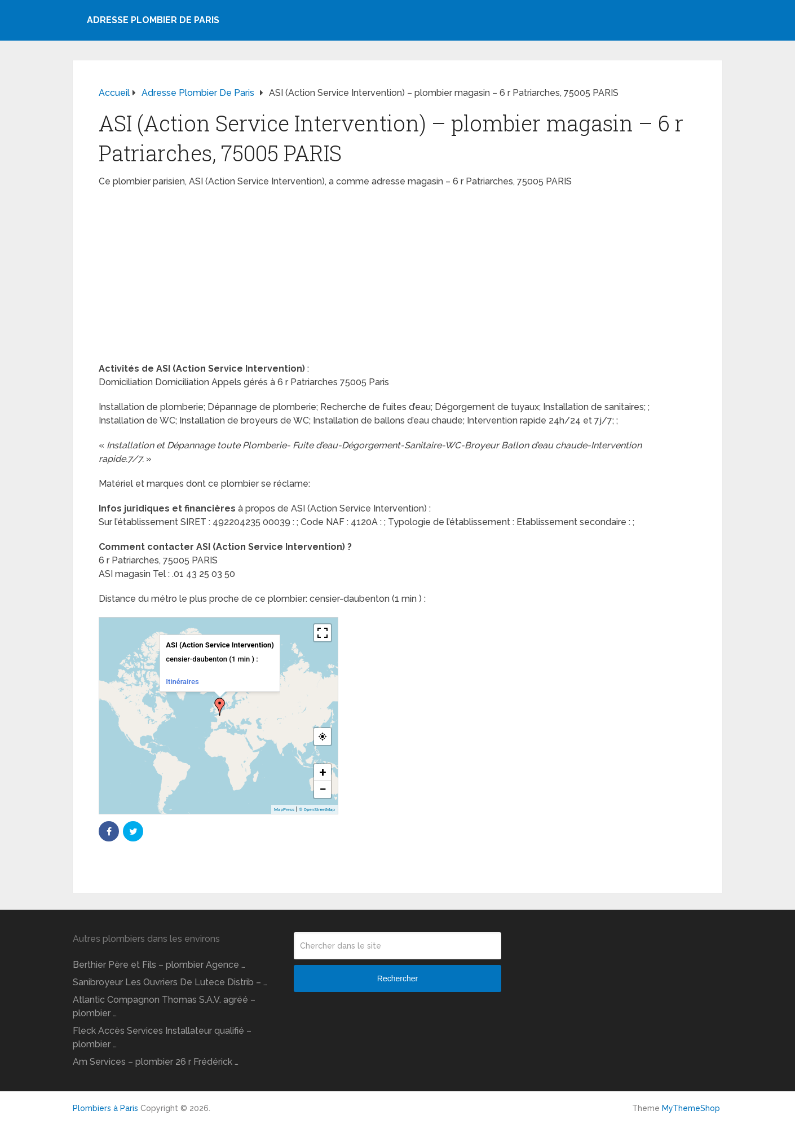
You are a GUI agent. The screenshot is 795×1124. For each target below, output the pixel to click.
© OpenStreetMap (317, 809)
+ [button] (323, 772)
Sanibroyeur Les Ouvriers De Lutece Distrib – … (170, 982)
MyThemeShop (691, 1108)
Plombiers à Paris (105, 1108)
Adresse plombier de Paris (153, 20)
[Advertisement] (397, 279)
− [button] (322, 789)
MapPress (284, 809)
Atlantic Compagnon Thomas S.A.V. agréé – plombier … (164, 1006)
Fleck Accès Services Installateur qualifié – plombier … (162, 1037)
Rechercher (397, 978)
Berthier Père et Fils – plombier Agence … (159, 964)
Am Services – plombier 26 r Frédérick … (155, 1061)
